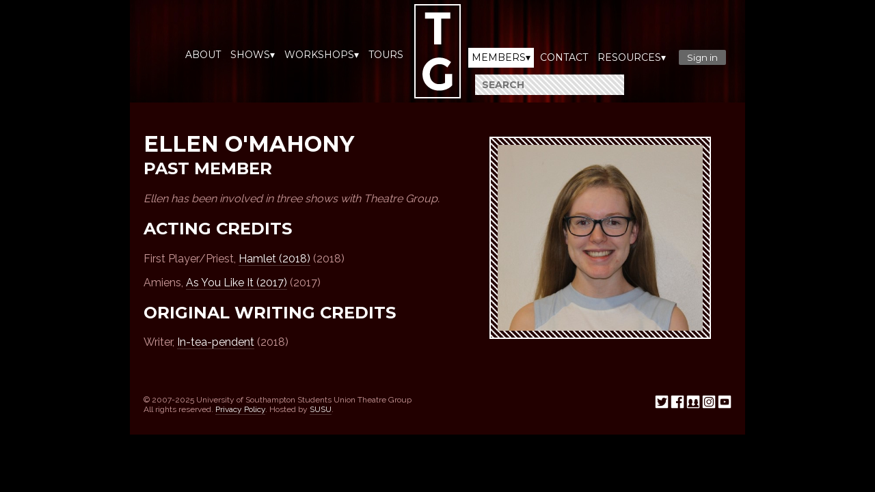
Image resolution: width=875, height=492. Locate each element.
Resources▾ (631, 57)
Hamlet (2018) (274, 258)
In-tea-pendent (215, 342)
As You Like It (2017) (236, 282)
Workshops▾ (321, 55)
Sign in (702, 57)
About (203, 55)
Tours (385, 55)
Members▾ (501, 57)
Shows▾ (252, 55)
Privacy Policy (240, 409)
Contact (564, 57)
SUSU (321, 409)
